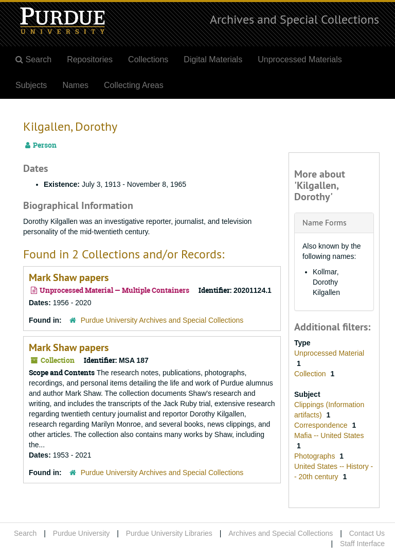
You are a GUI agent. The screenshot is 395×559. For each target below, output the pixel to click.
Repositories (90, 59)
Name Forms (324, 222)
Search (25, 533)
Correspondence (321, 425)
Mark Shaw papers (69, 277)
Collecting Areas (134, 85)
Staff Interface (362, 543)
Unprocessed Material (329, 353)
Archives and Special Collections (294, 19)
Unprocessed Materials (300, 59)
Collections (148, 59)
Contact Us (367, 533)
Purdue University (81, 533)
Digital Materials (213, 59)
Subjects (31, 85)
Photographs (315, 456)
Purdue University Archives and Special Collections (162, 320)
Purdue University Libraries (169, 533)
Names (75, 85)
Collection (311, 374)
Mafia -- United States (329, 435)
